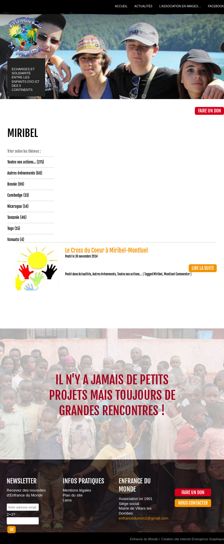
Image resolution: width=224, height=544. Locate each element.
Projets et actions (84, 111)
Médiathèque (120, 111)
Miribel (157, 274)
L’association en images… (180, 6)
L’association (48, 111)
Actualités (143, 6)
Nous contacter (193, 503)
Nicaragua (14, 206)
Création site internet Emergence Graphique (192, 539)
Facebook (216, 6)
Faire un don (209, 111)
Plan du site (73, 495)
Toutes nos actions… (21, 162)
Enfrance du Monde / (145, 539)
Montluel (169, 274)
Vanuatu (13, 239)
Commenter (183, 274)
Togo (10, 228)
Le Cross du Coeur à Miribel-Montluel (106, 250)
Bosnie (12, 184)
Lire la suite (203, 268)
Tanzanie (13, 217)
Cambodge (14, 195)
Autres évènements (21, 173)
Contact (179, 111)
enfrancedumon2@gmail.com (143, 518)
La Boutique (150, 111)
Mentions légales (77, 490)
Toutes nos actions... (129, 274)
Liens (67, 500)
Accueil (121, 6)
